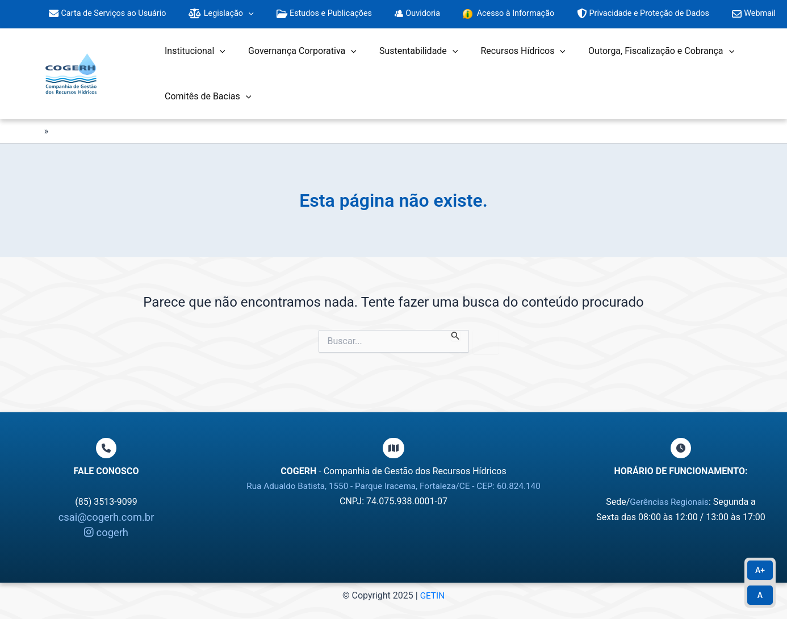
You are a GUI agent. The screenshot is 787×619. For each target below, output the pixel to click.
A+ (760, 570)
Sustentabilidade (407, 55)
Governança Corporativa (295, 55)
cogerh (106, 532)
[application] (264, 16)
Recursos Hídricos (507, 55)
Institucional (192, 55)
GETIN (432, 595)
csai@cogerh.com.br (106, 517)
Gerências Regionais (669, 501)
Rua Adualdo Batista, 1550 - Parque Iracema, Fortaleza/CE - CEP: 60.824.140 (393, 485)
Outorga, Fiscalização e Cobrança (641, 55)
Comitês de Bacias (205, 101)
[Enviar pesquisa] (455, 339)
